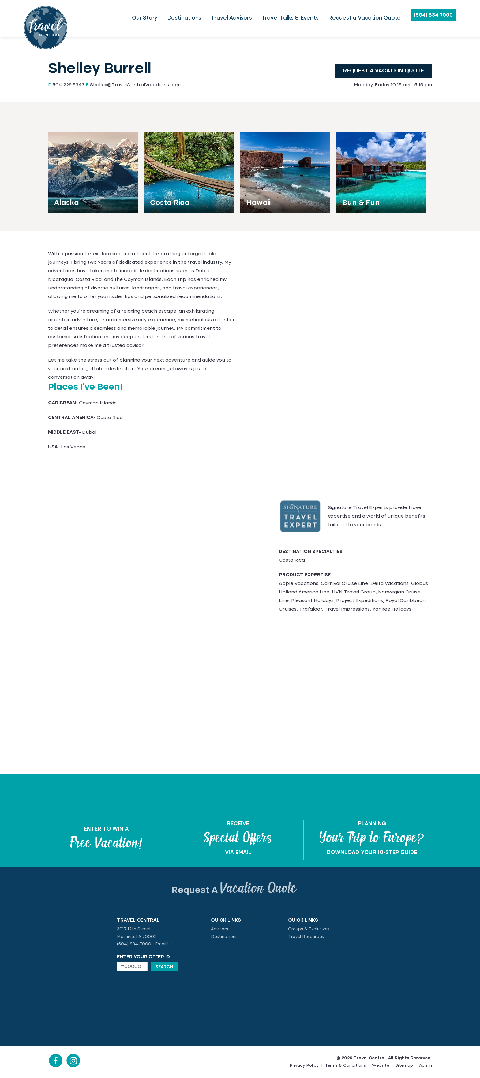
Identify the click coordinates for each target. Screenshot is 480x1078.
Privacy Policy (304, 1065)
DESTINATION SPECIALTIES (311, 551)
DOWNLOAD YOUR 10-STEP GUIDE (372, 852)
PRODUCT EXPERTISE (305, 575)
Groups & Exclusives (308, 929)
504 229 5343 (66, 85)
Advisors (219, 929)
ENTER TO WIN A (106, 829)
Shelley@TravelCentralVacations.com (133, 85)
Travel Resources (306, 937)
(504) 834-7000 (433, 15)
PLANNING (372, 824)
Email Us (164, 944)
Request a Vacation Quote (383, 71)
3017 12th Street (134, 929)
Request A (234, 890)
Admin (425, 1065)
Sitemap (404, 1065)
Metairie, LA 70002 (136, 937)
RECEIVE (238, 824)
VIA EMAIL (238, 852)
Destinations (224, 937)
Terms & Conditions (345, 1065)
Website (380, 1065)
